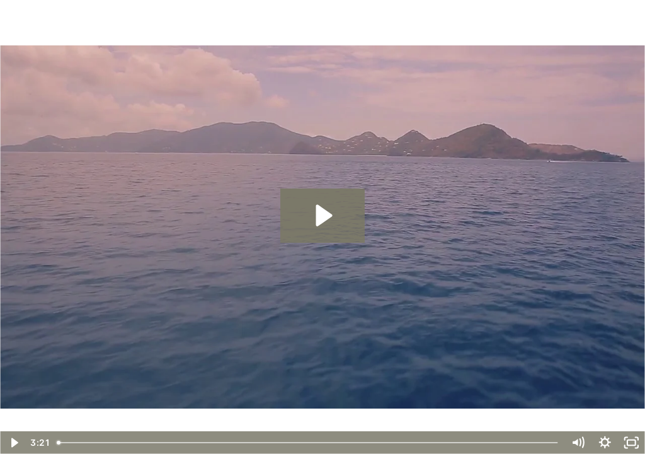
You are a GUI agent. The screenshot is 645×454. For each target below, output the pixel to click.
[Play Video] (13, 442)
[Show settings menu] (605, 442)
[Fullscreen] (631, 442)
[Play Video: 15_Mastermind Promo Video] (322, 215)
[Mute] (577, 442)
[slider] (308, 442)
